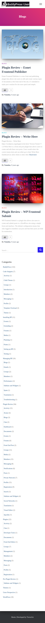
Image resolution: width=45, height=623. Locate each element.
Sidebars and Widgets (11, 386)
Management (8, 551)
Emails (6, 367)
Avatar (6, 413)
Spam (6, 390)
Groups (6, 285)
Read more (33, 155)
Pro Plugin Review (9, 579)
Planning (7, 340)
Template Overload (10, 308)
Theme (6, 313)
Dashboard (7, 427)
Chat (5, 422)
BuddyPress (7, 267)
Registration (8, 487)
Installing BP (7, 317)
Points (6, 344)
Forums (6, 331)
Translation (7, 395)
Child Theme (8, 280)
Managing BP (7, 358)
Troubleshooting (9, 399)
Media (6, 335)
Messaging (7, 299)
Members (7, 294)
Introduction (8, 289)
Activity (6, 276)
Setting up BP (8, 349)
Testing (6, 354)
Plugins (5, 519)
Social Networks (9, 501)
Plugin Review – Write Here (20, 136)
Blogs (4, 63)
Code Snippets (8, 271)
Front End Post (9, 445)
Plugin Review (8, 404)
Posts (5, 473)
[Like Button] (5, 90)
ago (15, 95)
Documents (7, 431)
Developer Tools (9, 533)
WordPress (6, 597)
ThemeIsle (30, 617)
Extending (7, 326)
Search (6, 492)
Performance (8, 381)
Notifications (8, 468)
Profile (6, 303)
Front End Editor (9, 542)
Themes (5, 588)
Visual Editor (8, 510)
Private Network (9, 478)
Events (6, 321)
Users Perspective (9, 592)
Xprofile (6, 515)
